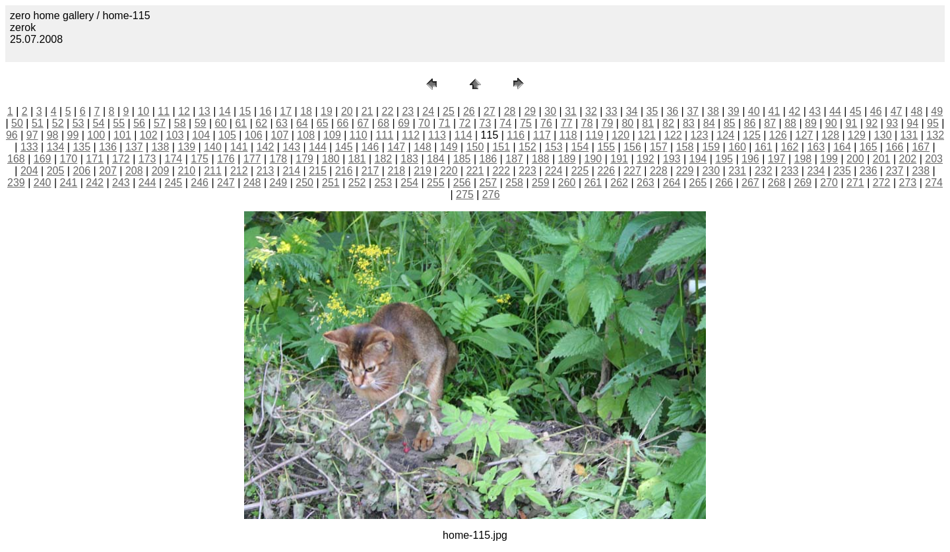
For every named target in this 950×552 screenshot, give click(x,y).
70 (424, 123)
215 (318, 170)
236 (868, 170)
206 (81, 170)
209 (161, 170)
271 (855, 182)
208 (134, 170)
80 (627, 123)
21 (367, 111)
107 (280, 135)
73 (485, 123)
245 (174, 182)
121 (647, 135)
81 (648, 123)
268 (777, 182)
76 (546, 123)
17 (286, 111)
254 (409, 182)
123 (700, 135)
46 (876, 111)
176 (226, 158)
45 (856, 111)
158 (685, 147)
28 (510, 111)
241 (69, 182)
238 (921, 170)
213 (265, 170)
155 (606, 147)
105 (227, 135)
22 (388, 111)
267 (750, 182)
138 (161, 147)
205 (56, 170)
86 (749, 123)
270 (829, 182)
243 (121, 182)
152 (527, 147)
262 (619, 182)
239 (16, 182)
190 (593, 158)
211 (213, 170)
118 (568, 135)
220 (449, 170)
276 (491, 194)
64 (302, 123)
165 (868, 147)
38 (713, 111)
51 (38, 123)
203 (934, 158)
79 (608, 123)
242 (95, 182)
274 (934, 182)
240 (42, 182)
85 (730, 123)
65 (323, 123)
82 (668, 123)
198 (803, 158)
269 (803, 182)
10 (143, 111)
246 (199, 182)
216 (344, 170)
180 (331, 158)
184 (436, 158)
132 (935, 135)
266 (724, 182)
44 (835, 111)
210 (186, 170)
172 (121, 158)
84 (709, 123)
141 (239, 147)
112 (411, 135)
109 (332, 135)
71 (445, 123)
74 (505, 123)
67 (363, 123)
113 (437, 135)
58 (180, 123)
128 (830, 135)
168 (16, 158)
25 (449, 111)
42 (794, 111)
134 (56, 147)
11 (164, 111)
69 (404, 123)
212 (239, 170)
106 (254, 135)
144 (318, 147)
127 (804, 135)
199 (829, 158)
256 (462, 182)
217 (370, 170)
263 (645, 182)
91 (852, 123)
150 (475, 147)
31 (571, 111)
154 (580, 147)
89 (811, 123)
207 (108, 170)
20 (347, 111)
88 (790, 123)
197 (777, 158)
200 (855, 158)
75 (526, 123)
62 (261, 123)
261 (593, 182)
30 (550, 111)
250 (304, 182)
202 (908, 158)
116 (515, 135)
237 (895, 170)
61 (241, 123)
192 (645, 158)
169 (42, 158)
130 (883, 135)
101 (122, 135)
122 (673, 135)
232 (764, 170)
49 (937, 111)
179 (304, 158)
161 (764, 147)
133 (29, 147)
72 (465, 123)
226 (606, 170)
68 (383, 123)
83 (689, 123)
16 (266, 111)
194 (698, 158)
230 (711, 170)
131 (909, 135)
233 (790, 170)
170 (69, 158)
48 (917, 111)
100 (96, 135)
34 (632, 111)
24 (428, 111)
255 (436, 182)
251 (331, 182)
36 (672, 111)
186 (488, 158)
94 (912, 123)
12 (184, 111)
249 (279, 182)
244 (147, 182)
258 (514, 182)
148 (422, 147)
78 (587, 123)
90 (831, 123)
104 (201, 135)
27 (489, 111)
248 (252, 182)
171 (95, 158)
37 (693, 111)
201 (882, 158)
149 (449, 147)
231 (737, 170)
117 (542, 135)
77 (567, 123)
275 (465, 194)
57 (160, 123)
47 (896, 111)
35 (652, 111)
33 (612, 111)
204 (29, 170)
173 (147, 158)
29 (530, 111)
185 (462, 158)
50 (17, 123)
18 (306, 111)
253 (384, 182)
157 (659, 147)
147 (396, 147)
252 (357, 182)
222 (501, 170)
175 (199, 158)
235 (842, 170)
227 (632, 170)
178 (279, 158)
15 (245, 111)
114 (463, 135)
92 (872, 123)
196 (750, 158)
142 (265, 147)
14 (225, 111)
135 (81, 147)
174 (174, 158)
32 (591, 111)
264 (672, 182)
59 (200, 123)
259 (541, 182)
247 (226, 182)
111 (385, 135)
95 (933, 123)
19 (326, 111)
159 (711, 147)
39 (734, 111)
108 (306, 135)
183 (409, 158)
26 (469, 111)
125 (752, 135)
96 (12, 135)
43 (815, 111)
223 (527, 170)
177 (252, 158)
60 (221, 123)
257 (488, 182)
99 (73, 135)
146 (370, 147)
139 (186, 147)
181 (357, 158)
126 (778, 135)
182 (384, 158)
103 (175, 135)
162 (790, 147)
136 (108, 147)
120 (620, 135)
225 (580, 170)
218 (396, 170)
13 (204, 111)
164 (842, 147)
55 (119, 123)
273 (908, 182)
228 (659, 170)
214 (291, 170)
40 (754, 111)
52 (58, 123)
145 (344, 147)
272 (882, 182)
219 (422, 170)
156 (632, 147)
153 (554, 147)
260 (567, 182)
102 (149, 135)
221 (475, 170)
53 (78, 123)
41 (774, 111)
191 (619, 158)
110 (358, 135)
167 (921, 147)
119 (595, 135)
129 (857, 135)
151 (501, 147)
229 (685, 170)
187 (514, 158)
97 (32, 135)
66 (343, 123)
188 (541, 158)
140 (213, 147)
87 (770, 123)
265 (698, 182)
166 (895, 147)
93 (892, 123)
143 (291, 147)
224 (554, 170)
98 (53, 135)
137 (134, 147)
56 (139, 123)
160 (737, 147)
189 (567, 158)
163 (816, 147)
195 (724, 158)
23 (408, 111)
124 (725, 135)
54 (98, 123)
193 (672, 158)
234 (816, 170)
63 (282, 123)
